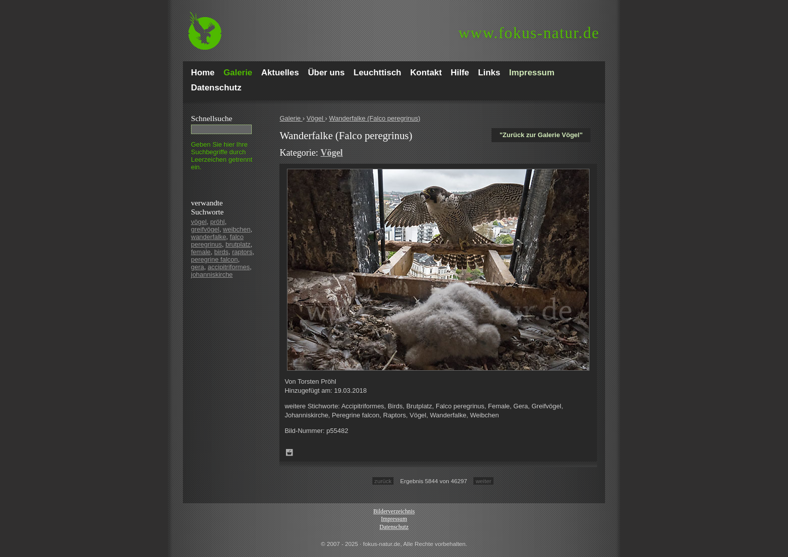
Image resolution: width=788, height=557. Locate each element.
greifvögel (205, 229)
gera (197, 267)
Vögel (316, 118)
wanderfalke (208, 237)
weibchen (237, 229)
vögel (199, 222)
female (201, 252)
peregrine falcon (214, 259)
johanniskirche (212, 274)
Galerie (291, 118)
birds (221, 252)
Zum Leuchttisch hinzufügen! (289, 452)
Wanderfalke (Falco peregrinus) (375, 118)
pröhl (217, 222)
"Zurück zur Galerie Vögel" (541, 135)
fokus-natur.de (529, 33)
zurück (382, 481)
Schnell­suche (211, 118)
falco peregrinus (217, 240)
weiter (483, 481)
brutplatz (238, 244)
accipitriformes (229, 267)
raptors (242, 252)
